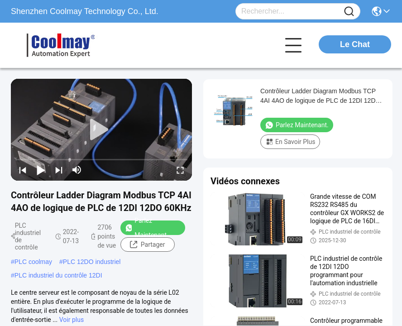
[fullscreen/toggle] (180, 170)
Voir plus (71, 319)
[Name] (349, 11)
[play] (101, 130)
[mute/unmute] (77, 170)
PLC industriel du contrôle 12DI (58, 275)
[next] (59, 170)
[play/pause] (41, 170)
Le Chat (355, 44)
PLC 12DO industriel (92, 261)
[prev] (23, 170)
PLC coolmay (33, 261)
